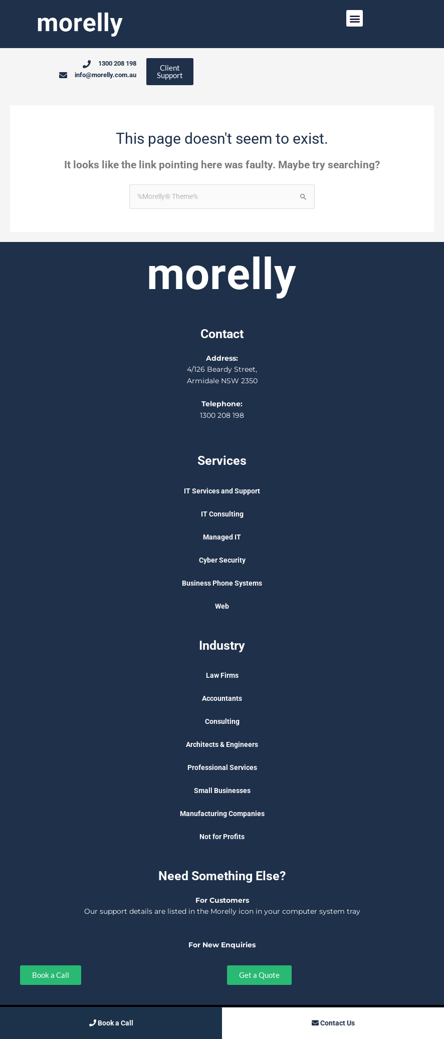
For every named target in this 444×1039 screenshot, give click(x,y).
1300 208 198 (222, 416)
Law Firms (222, 676)
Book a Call (111, 1023)
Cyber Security (222, 561)
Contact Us (333, 1023)
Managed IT (222, 538)
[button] (354, 18)
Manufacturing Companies (222, 814)
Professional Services (222, 768)
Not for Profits (222, 837)
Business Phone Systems (222, 584)
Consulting (222, 722)
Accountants (222, 699)
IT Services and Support (222, 491)
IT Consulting (222, 514)
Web (222, 607)
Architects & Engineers (222, 745)
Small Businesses (222, 791)
